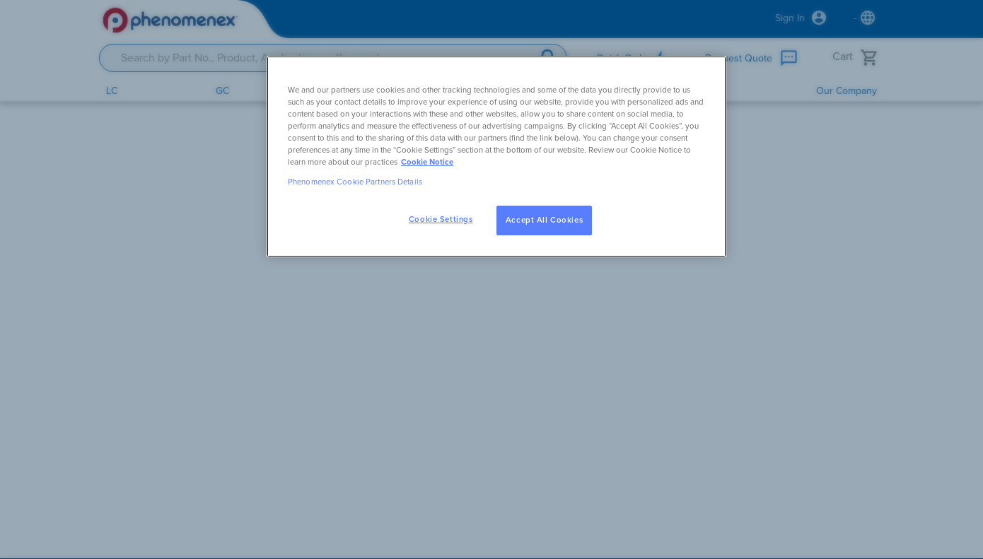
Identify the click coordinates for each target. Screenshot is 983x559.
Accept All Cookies (544, 220)
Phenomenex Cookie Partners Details (355, 182)
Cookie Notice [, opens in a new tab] (427, 162)
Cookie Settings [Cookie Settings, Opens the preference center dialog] (441, 219)
